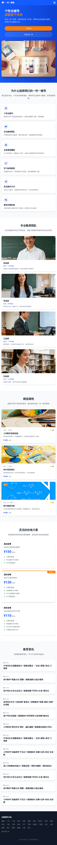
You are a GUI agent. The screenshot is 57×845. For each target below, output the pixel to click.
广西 (13, 821)
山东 (46, 824)
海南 (29, 821)
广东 (8, 821)
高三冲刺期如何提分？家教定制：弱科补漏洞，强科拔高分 (27, 766)
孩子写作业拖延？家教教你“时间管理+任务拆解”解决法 (26, 716)
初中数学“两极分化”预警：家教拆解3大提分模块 (23, 679)
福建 (2, 821)
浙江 (29, 828)
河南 (34, 821)
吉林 (18, 824)
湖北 (46, 821)
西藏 (18, 828)
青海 (40, 824)
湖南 (51, 821)
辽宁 (23, 824)
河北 (2, 824)
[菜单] (55, 2)
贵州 (18, 821)
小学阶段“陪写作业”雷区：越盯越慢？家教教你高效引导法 (27, 727)
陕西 (2, 828)
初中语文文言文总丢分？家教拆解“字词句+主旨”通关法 (26, 690)
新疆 (13, 828)
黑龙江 (40, 821)
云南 (23, 828)
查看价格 (28, 34)
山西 (51, 824)
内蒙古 (35, 824)
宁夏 (29, 824)
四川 (8, 828)
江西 (13, 824)
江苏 (8, 824)
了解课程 (28, 28)
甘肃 (23, 821)
